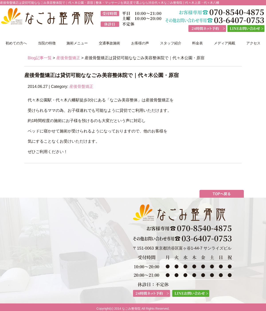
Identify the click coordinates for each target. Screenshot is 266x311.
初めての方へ (16, 43)
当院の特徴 (47, 43)
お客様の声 (140, 43)
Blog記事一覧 (40, 58)
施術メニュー (77, 43)
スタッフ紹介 (170, 43)
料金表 (197, 43)
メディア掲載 (224, 43)
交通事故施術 (109, 43)
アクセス (253, 43)
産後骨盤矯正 (68, 58)
